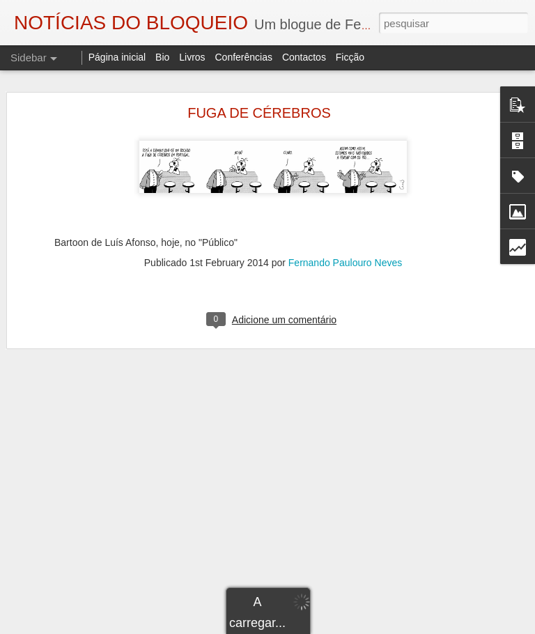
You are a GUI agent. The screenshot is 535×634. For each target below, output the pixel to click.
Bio (162, 57)
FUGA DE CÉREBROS (259, 113)
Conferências (243, 57)
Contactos (304, 57)
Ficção (350, 57)
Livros (192, 57)
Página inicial (117, 57)
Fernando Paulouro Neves (345, 262)
